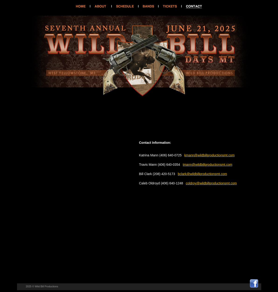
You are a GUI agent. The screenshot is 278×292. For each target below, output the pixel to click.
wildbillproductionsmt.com (218, 183)
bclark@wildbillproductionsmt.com (202, 174)
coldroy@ (192, 183)
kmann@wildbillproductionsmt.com (209, 155)
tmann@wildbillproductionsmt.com (207, 164)
